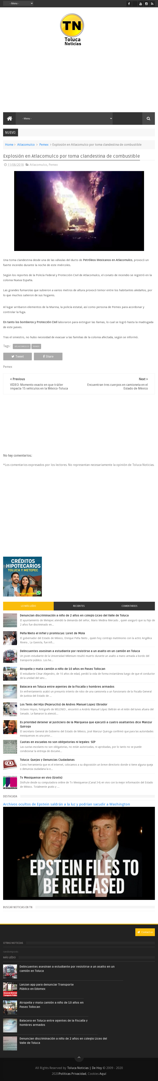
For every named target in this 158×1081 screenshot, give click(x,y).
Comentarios (129, 606)
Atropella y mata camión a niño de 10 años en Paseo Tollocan (62, 669)
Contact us (145, 932)
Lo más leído (28, 606)
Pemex (43, 144)
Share (48, 356)
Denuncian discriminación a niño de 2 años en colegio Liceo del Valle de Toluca (74, 615)
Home (9, 144)
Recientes (79, 606)
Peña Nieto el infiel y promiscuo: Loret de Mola (52, 633)
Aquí (102, 1074)
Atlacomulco (26, 144)
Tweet (17, 356)
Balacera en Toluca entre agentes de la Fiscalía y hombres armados (67, 686)
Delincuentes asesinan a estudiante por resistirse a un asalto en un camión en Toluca (80, 651)
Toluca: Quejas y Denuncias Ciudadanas (47, 760)
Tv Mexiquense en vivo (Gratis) (41, 777)
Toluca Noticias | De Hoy (84, 1068)
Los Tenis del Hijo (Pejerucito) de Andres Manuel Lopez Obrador (63, 704)
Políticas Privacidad (72, 1074)
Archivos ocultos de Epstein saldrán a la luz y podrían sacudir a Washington (66, 804)
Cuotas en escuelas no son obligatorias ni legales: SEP (57, 742)
